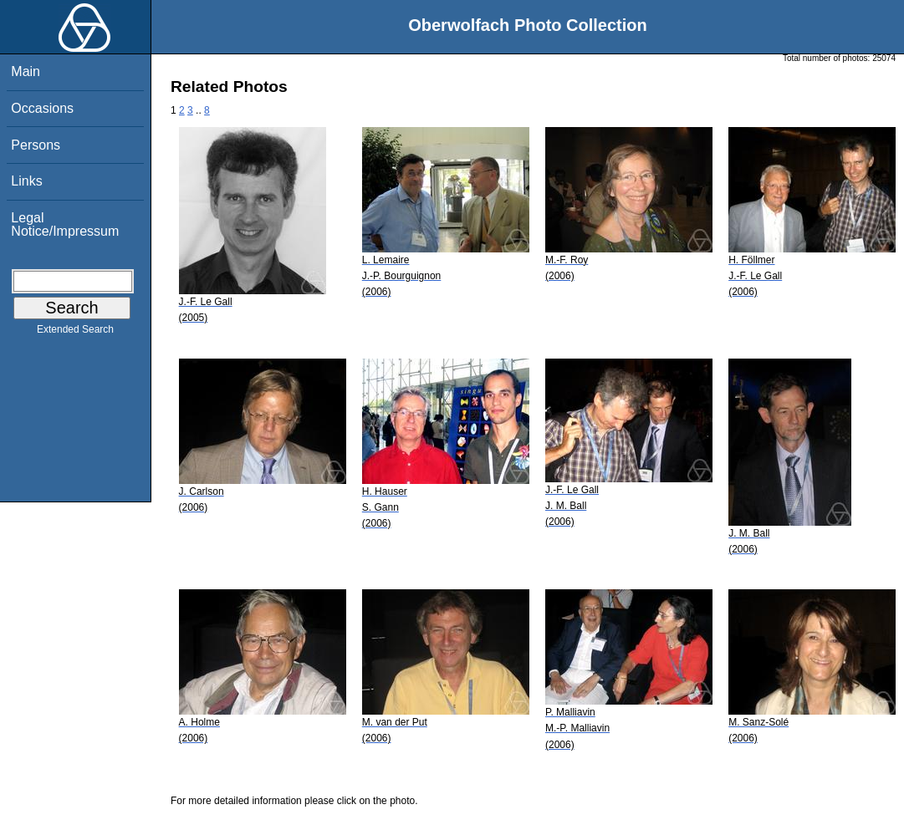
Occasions (42, 108)
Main (25, 71)
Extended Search (75, 333)
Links (26, 181)
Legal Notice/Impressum (65, 224)
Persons (35, 145)
